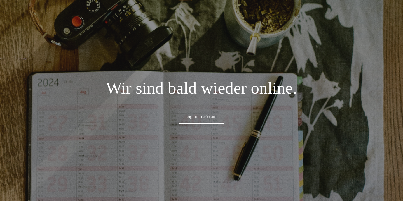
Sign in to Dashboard (201, 117)
